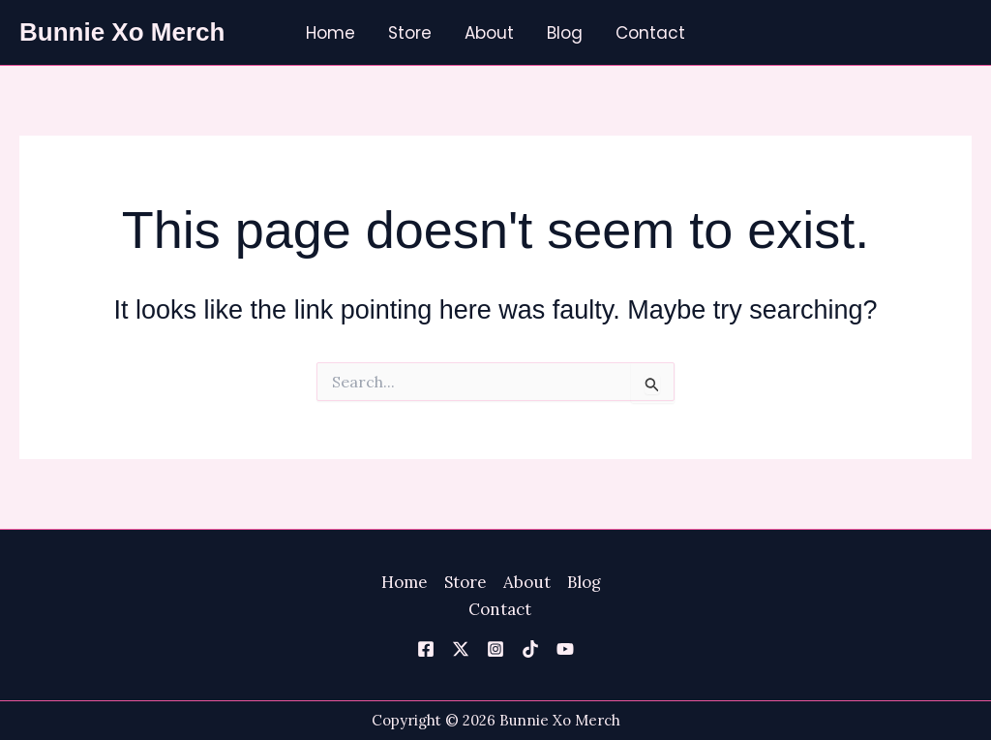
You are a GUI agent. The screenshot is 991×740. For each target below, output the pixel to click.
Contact (650, 33)
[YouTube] (565, 649)
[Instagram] (495, 649)
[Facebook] (426, 649)
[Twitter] (460, 649)
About (489, 33)
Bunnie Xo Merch (122, 31)
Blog (565, 33)
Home (330, 33)
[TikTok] (530, 649)
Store (410, 33)
